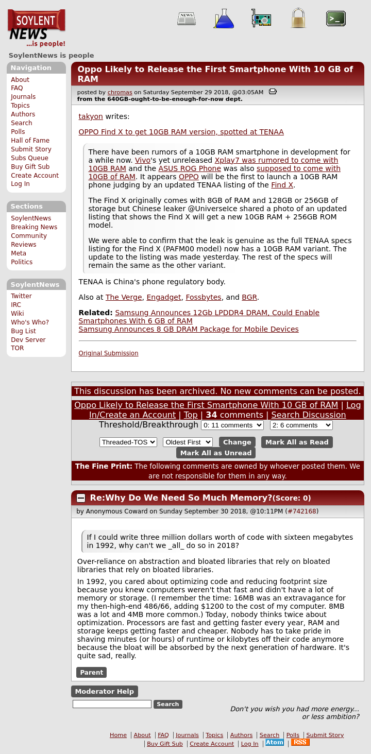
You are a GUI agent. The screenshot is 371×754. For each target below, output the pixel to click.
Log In (20, 183)
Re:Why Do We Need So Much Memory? (181, 498)
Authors (23, 114)
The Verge (124, 297)
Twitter (21, 296)
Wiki (17, 313)
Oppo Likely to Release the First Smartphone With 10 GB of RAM (206, 405)
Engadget (163, 297)
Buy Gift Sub (30, 166)
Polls (18, 131)
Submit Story (31, 149)
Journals (23, 96)
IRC (16, 305)
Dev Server (28, 340)
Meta (18, 253)
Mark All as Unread (216, 452)
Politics (21, 262)
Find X (282, 185)
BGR (249, 297)
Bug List (23, 331)
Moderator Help (104, 691)
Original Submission (109, 353)
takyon (91, 116)
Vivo (142, 160)
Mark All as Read (297, 442)
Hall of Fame (30, 140)
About (20, 79)
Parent (91, 672)
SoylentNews (36, 28)
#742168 (302, 511)
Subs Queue (29, 158)
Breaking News (34, 227)
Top (191, 415)
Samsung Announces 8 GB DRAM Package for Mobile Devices (189, 329)
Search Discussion (309, 415)
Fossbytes (203, 297)
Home (118, 735)
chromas (120, 92)
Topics (20, 105)
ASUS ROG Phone (190, 168)
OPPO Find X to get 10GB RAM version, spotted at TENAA (181, 132)
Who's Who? (30, 322)
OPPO (189, 177)
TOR (17, 348)
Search (21, 123)
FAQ (17, 88)
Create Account (35, 175)
